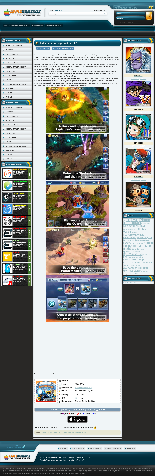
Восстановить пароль (125, 22)
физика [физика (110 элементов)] (143, 268)
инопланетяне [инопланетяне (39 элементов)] (143, 240)
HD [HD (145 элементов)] (128, 220)
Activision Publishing (83, 387)
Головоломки (12, 54)
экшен (83, 432)
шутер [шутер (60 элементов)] (137, 271)
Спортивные (11, 75)
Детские (9, 93)
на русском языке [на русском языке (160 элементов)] (137, 246)
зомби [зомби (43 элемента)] (134, 240)
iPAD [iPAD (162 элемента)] (134, 220)
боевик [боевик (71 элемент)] (127, 231)
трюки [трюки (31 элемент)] (132, 265)
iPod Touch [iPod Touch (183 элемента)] (132, 223)
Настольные (11, 58)
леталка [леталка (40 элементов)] (139, 243)
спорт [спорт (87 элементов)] (141, 259)
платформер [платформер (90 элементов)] (131, 248)
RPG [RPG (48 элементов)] (143, 223)
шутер (78, 432)
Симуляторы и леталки (16, 84)
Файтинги (10, 88)
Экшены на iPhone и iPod (62, 48)
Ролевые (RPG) (12, 63)
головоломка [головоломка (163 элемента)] (133, 234)
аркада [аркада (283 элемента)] (141, 228)
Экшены (9, 50)
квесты (71, 432)
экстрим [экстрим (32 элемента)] (126, 274)
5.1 (76, 398)
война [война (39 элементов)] (134, 232)
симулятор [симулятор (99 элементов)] (130, 259)
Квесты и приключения (16, 67)
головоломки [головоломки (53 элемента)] (129, 237)
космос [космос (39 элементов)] (133, 243)
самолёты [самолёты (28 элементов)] (139, 257)
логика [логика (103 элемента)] (148, 242)
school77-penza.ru (129, 282)
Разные (9, 97)
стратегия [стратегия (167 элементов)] (131, 262)
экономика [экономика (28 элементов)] (144, 271)
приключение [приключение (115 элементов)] (132, 254)
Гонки (8, 80)
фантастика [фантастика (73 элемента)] (130, 267)
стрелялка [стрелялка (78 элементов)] (145, 262)
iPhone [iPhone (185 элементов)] (144, 220)
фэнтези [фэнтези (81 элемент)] (128, 270)
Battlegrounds (47, 432)
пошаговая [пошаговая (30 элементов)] (136, 251)
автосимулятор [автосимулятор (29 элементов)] (128, 229)
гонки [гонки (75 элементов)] (140, 237)
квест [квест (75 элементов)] (126, 243)
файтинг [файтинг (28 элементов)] (137, 265)
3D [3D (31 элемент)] (124, 220)
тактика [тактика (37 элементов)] (126, 265)
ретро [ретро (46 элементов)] (126, 257)
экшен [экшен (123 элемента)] (134, 273)
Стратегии (10, 71)
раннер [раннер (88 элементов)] (146, 254)
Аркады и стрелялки (14, 45)
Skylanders (57, 432)
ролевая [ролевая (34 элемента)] (132, 257)
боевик (64, 432)
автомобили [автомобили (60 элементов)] (139, 226)
